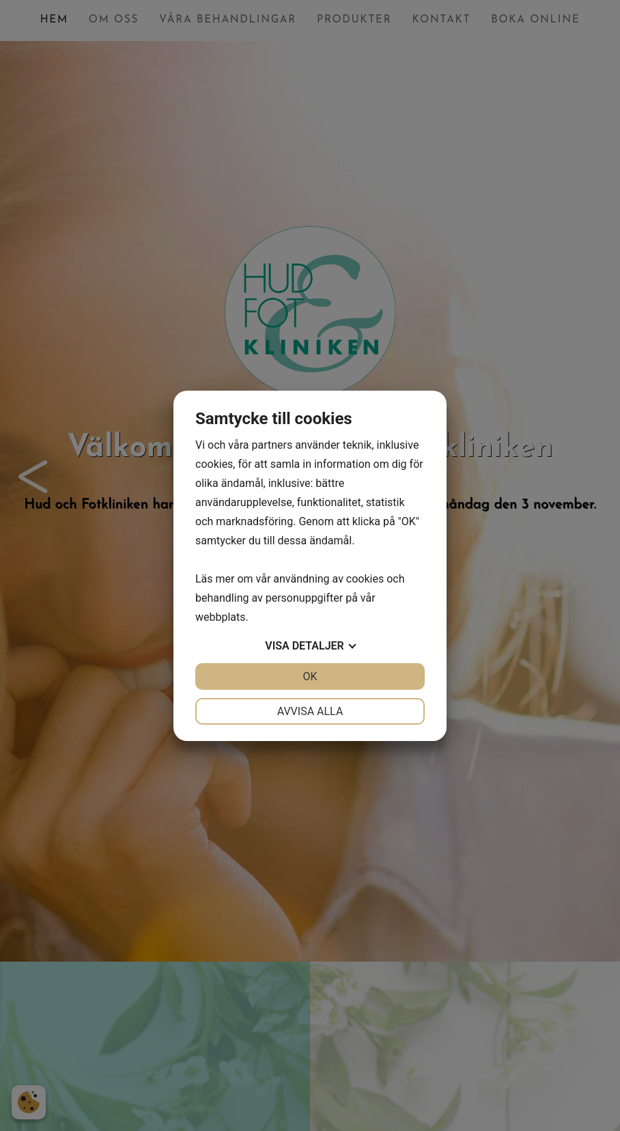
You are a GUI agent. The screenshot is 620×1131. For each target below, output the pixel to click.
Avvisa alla (310, 711)
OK (309, 676)
